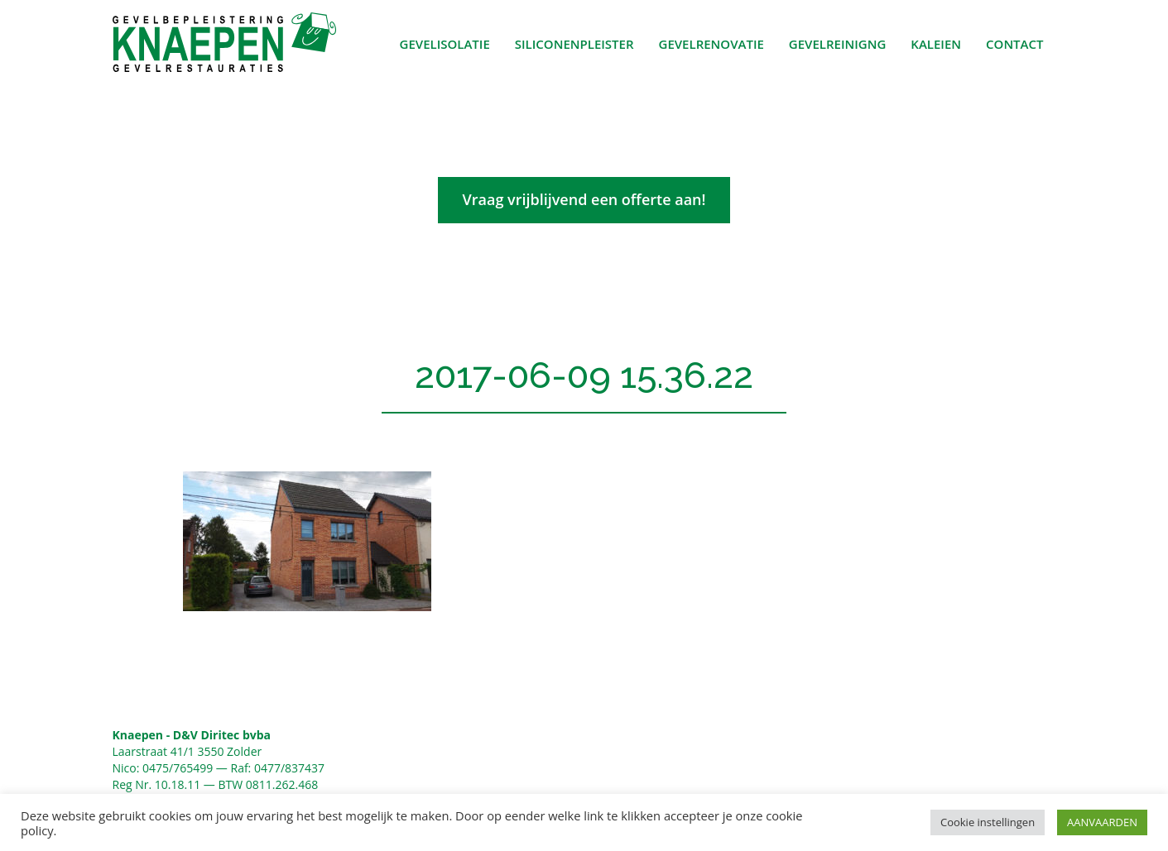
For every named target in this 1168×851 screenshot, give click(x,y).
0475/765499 (177, 768)
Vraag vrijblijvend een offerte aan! (584, 199)
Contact (1014, 44)
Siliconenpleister (574, 44)
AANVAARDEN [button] (1102, 822)
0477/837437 (289, 768)
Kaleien (936, 44)
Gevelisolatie (445, 44)
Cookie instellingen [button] (987, 822)
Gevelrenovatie (711, 44)
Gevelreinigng (838, 44)
